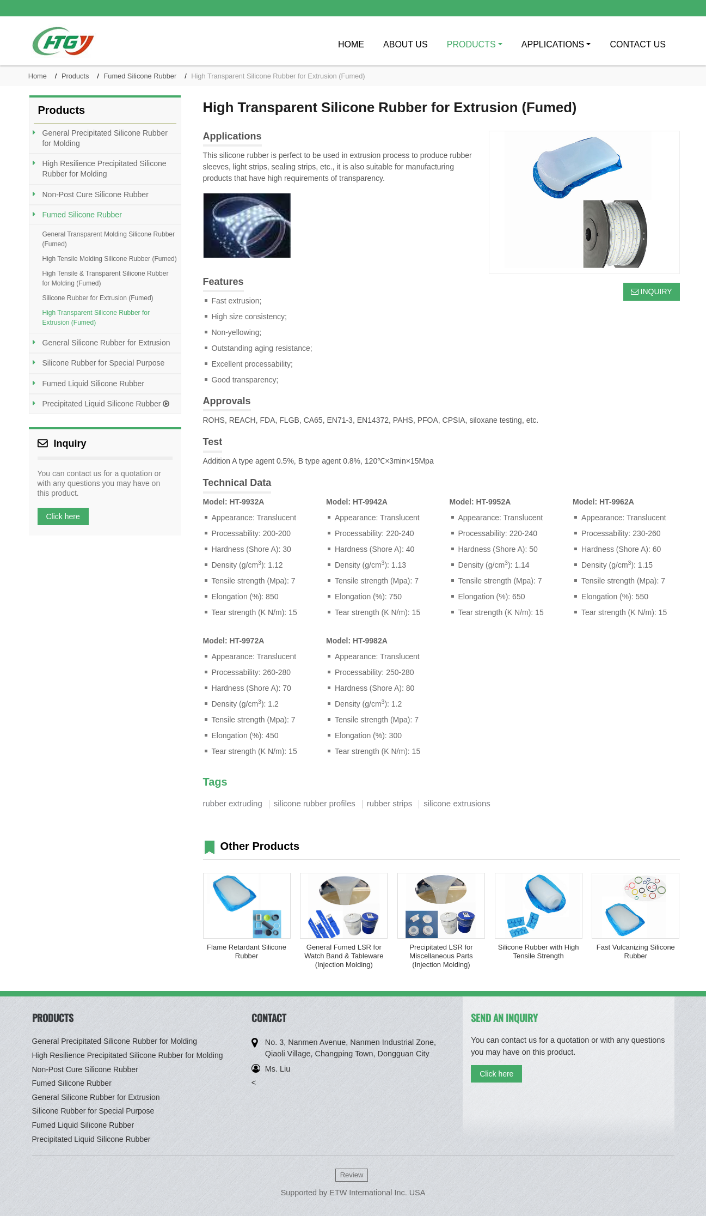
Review (352, 1175)
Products (75, 76)
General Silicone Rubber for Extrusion (106, 342)
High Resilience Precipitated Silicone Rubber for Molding (104, 168)
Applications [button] (552, 44)
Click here (63, 516)
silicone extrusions (456, 803)
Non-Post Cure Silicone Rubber (95, 194)
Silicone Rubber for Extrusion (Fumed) (98, 298)
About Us (405, 44)
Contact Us (638, 44)
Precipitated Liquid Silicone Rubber (106, 403)
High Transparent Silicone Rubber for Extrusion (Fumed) (96, 317)
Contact (268, 1018)
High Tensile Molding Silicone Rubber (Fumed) (109, 259)
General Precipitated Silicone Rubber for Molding (105, 138)
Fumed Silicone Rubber (139, 76)
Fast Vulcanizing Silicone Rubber (636, 951)
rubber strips (389, 803)
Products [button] (471, 44)
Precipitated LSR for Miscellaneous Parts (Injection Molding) (440, 956)
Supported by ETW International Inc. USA (353, 1192)
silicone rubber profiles (314, 803)
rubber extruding (232, 803)
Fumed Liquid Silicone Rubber (93, 383)
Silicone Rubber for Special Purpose (103, 362)
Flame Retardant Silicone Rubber (246, 951)
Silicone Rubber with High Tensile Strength (538, 951)
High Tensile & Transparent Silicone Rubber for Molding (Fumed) (105, 278)
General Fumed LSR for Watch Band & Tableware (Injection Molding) (343, 956)
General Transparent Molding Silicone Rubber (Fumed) (108, 239)
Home (351, 44)
